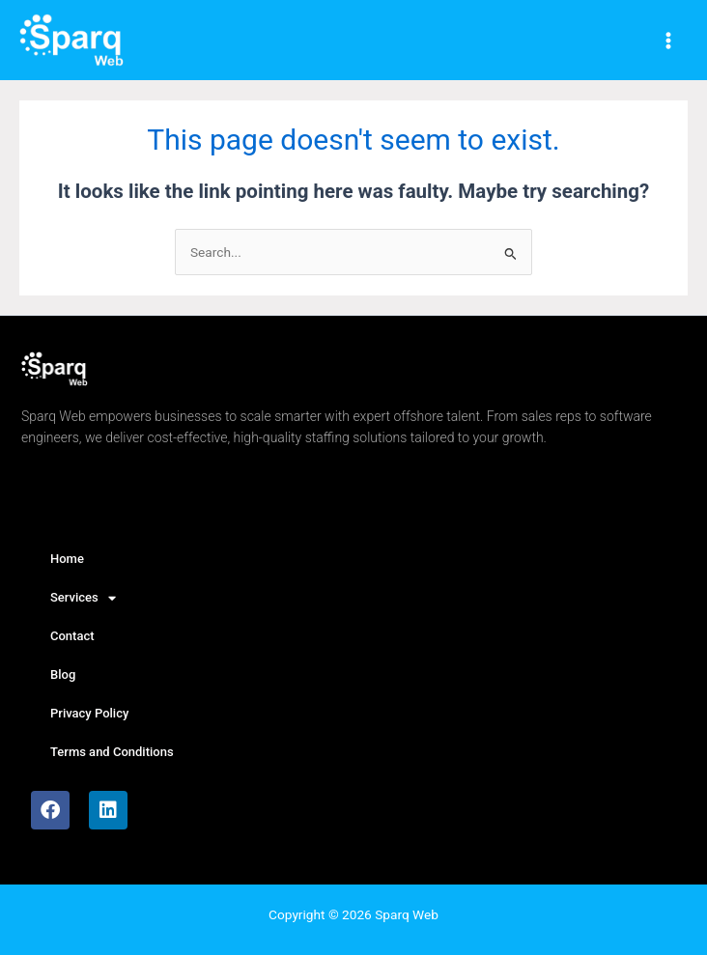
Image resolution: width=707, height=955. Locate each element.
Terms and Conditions (112, 751)
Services (83, 598)
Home (67, 558)
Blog (62, 674)
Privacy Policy (89, 713)
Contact (72, 636)
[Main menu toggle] (669, 40)
